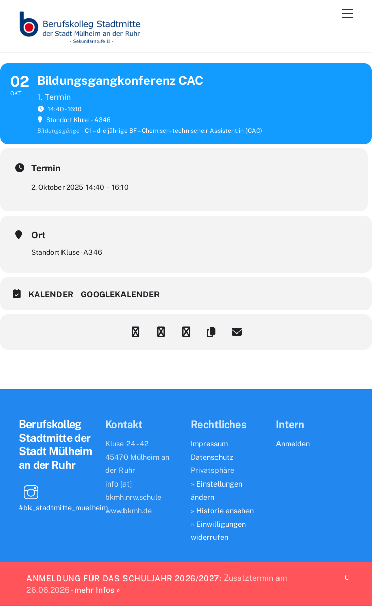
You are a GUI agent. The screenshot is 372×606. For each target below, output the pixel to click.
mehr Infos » (97, 590)
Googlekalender (120, 294)
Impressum (209, 443)
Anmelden (293, 443)
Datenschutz (212, 456)
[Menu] (347, 14)
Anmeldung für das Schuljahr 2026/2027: (124, 578)
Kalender (50, 294)
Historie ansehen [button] (225, 510)
